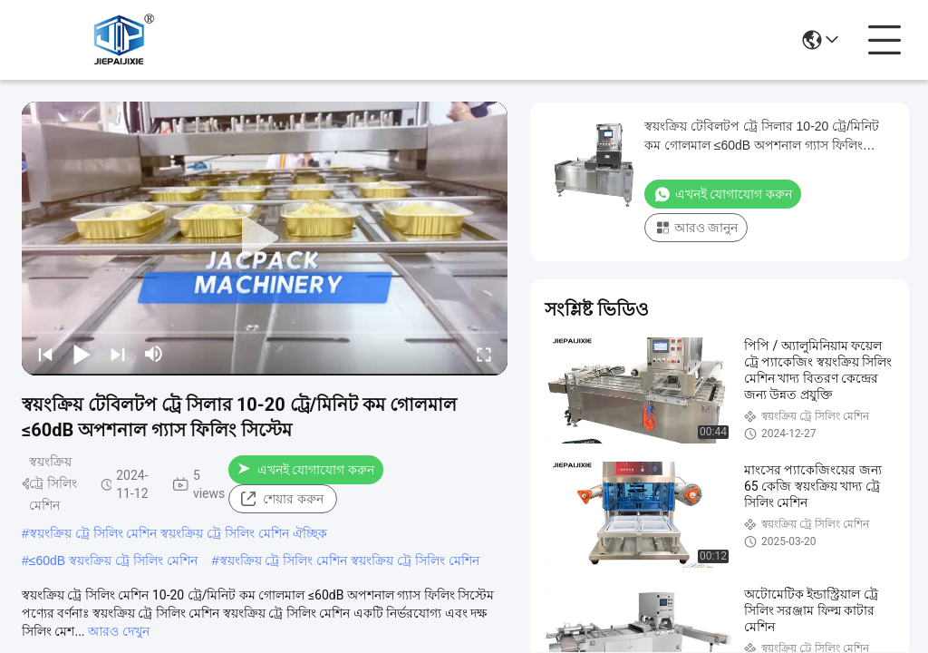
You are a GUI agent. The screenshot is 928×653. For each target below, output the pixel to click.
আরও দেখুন (118, 631)
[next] (118, 353)
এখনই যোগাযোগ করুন (305, 470)
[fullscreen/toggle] (484, 353)
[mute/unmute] (154, 353)
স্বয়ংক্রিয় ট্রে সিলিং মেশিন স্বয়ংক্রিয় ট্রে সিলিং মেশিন (349, 560)
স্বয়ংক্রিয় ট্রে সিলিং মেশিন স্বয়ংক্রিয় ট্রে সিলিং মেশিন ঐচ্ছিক (178, 533)
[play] (264, 238)
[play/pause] (81, 353)
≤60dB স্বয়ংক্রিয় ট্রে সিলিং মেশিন (113, 560)
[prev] (45, 353)
